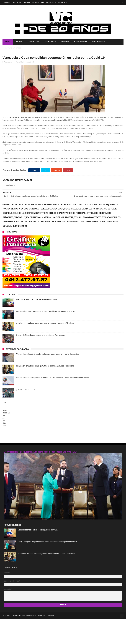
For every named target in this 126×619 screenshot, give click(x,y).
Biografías (34, 42)
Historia (20, 42)
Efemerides (50, 42)
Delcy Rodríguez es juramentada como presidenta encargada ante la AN (45, 311)
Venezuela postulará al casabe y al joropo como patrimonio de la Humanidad (47, 354)
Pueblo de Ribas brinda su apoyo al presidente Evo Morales (40, 335)
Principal (6, 3)
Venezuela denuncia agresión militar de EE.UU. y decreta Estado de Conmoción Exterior (52, 378)
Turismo (65, 42)
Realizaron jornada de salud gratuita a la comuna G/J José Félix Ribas (45, 323)
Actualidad (20, 62)
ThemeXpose (49, 616)
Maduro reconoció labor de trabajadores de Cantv (36, 299)
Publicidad (51, 3)
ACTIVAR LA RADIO (13, 48)
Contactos (62, 3)
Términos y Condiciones (33, 3)
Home (7, 42)
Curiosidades (98, 42)
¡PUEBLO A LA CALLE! (25, 390)
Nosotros (17, 3)
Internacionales (30, 62)
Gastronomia (80, 42)
